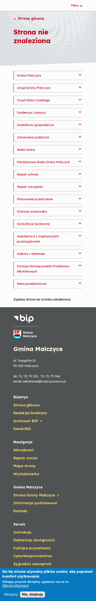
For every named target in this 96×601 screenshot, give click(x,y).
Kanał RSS (22, 429)
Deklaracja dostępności (34, 540)
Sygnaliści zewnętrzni (32, 564)
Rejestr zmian (25, 458)
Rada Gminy (26, 150)
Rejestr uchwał (27, 174)
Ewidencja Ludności (31, 113)
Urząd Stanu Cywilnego (33, 100)
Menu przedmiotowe (31, 284)
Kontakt (20, 511)
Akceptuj (10, 595)
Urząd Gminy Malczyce (33, 88)
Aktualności (23, 450)
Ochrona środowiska (32, 211)
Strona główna (28, 18)
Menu (77, 5)
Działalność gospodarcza (35, 125)
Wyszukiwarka (26, 474)
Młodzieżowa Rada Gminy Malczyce (43, 162)
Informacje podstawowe (35, 503)
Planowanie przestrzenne (35, 199)
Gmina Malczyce (29, 75)
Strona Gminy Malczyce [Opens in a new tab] (36, 495)
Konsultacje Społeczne (33, 224)
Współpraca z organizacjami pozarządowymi (38, 238)
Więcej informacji (15, 586)
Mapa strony (24, 466)
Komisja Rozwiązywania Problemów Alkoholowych (43, 268)
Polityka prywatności (32, 548)
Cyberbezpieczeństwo (32, 556)
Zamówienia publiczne (33, 137)
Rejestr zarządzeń (30, 187)
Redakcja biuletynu (30, 413)
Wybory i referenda (31, 254)
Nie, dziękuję (32, 595)
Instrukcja (22, 532)
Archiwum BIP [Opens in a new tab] (28, 421)
